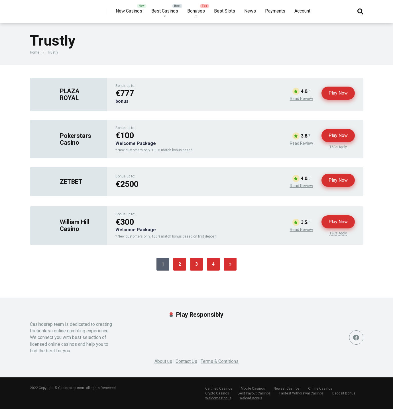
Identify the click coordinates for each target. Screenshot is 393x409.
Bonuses (196, 11)
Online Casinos (320, 388)
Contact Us (186, 361)
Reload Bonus (251, 398)
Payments (275, 11)
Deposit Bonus (343, 393)
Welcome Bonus (218, 398)
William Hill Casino (74, 225)
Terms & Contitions (220, 361)
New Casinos (129, 11)
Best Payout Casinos (254, 393)
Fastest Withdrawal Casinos (301, 393)
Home (34, 52)
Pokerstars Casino (75, 139)
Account (302, 11)
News (250, 11)
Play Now (338, 93)
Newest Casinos (287, 388)
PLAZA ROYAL (70, 94)
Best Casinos (164, 11)
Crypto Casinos (217, 393)
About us (163, 361)
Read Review (301, 98)
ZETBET (71, 181)
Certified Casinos (218, 388)
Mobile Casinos (253, 388)
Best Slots (224, 11)
